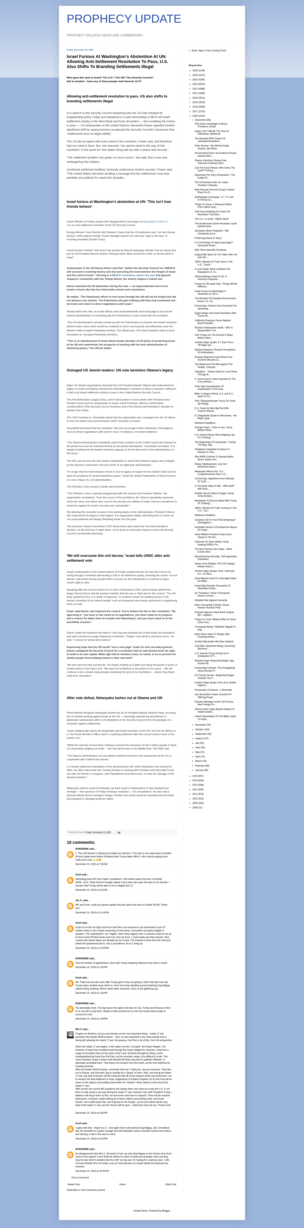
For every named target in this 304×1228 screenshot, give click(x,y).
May (197, 752)
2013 (195, 785)
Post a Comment (80, 1177)
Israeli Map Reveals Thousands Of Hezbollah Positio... (212, 587)
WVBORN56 (82, 848)
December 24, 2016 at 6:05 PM (91, 1113)
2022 (195, 88)
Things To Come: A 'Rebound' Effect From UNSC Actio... (213, 205)
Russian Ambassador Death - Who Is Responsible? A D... (214, 329)
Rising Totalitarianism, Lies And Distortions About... (211, 465)
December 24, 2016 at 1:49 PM (91, 1018)
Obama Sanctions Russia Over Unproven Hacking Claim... (211, 161)
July (197, 743)
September (201, 734)
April (197, 756)
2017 (195, 111)
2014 (195, 780)
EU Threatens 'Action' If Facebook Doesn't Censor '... (212, 594)
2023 (195, 84)
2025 (195, 75)
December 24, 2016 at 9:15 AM (91, 890)
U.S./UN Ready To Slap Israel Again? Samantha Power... (214, 244)
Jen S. (78, 900)
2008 (195, 807)
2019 (195, 102)
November (201, 724)
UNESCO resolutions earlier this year (133, 275)
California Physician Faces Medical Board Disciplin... (213, 322)
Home (122, 1184)
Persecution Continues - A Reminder (213, 690)
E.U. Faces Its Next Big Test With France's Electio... (212, 409)
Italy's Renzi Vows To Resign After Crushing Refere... (212, 635)
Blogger (166, 1210)
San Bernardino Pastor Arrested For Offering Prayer (213, 695)
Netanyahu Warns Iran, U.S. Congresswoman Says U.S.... (211, 472)
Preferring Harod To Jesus (208, 238)
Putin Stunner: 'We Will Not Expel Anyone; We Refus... (212, 147)
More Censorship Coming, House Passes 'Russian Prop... (212, 606)
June (198, 747)
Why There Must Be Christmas (210, 250)
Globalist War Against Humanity (211, 600)
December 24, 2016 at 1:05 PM (91, 967)
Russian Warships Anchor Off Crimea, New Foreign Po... (214, 703)
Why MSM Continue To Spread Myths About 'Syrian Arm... (214, 458)
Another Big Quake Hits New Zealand (214, 641)
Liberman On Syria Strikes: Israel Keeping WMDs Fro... (212, 543)
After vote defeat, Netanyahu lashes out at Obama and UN (114, 698)
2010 (195, 798)
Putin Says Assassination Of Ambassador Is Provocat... (210, 387)
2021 (195, 93)
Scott (78, 874)
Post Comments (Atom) (93, 1190)
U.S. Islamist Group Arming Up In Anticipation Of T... (212, 654)
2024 (195, 79)
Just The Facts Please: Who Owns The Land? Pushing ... (215, 169)
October (199, 729)
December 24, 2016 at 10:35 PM (92, 1171)
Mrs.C (78, 1029)
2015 (195, 776)
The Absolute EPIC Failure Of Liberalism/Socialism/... (210, 140)
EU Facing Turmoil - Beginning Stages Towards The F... (214, 676)
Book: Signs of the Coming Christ (209, 50)
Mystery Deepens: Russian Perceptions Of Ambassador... (215, 351)
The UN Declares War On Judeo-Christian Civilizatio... (212, 183)
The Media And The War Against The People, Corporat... (214, 365)
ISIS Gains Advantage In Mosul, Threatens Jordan (211, 125)
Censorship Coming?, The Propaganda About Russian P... (215, 669)
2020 (195, 97)
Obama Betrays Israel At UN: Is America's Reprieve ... (211, 278)
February (200, 765)
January (199, 770)
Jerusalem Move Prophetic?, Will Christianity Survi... (212, 232)
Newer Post (74, 1184)
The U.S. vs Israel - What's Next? (212, 219)
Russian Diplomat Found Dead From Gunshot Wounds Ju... (213, 358)
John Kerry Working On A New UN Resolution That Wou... (212, 213)
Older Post (170, 1184)
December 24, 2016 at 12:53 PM (92, 948)
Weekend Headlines (205, 423)
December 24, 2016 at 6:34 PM (91, 1138)
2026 (195, 70)
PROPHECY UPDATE (124, 18)
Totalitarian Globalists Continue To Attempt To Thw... (212, 450)
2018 (195, 106)
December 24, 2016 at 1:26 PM (91, 993)
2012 (195, 789)
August (199, 738)
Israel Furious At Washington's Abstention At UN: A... (210, 292)
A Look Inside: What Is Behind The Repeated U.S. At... (212, 270)
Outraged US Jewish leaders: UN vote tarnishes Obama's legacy (120, 370)
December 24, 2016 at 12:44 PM (92, 912)
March (198, 761)
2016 (195, 116)
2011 (195, 794)
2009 (195, 803)
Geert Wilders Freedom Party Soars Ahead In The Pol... (213, 535)
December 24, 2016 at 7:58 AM (91, 864)
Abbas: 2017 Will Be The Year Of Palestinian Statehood (212, 132)
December (201, 120)
